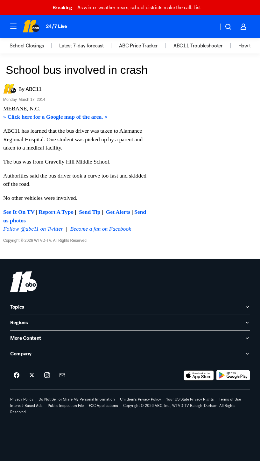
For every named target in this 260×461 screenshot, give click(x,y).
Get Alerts (118, 212)
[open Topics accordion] (130, 307)
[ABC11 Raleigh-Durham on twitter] (31, 375)
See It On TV (19, 212)
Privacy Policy (21, 399)
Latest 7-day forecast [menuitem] (81, 46)
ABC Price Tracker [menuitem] (138, 46)
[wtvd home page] (23, 281)
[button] (13, 26)
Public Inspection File (66, 406)
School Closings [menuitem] (27, 46)
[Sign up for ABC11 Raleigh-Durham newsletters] (62, 375)
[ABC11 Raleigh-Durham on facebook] (16, 375)
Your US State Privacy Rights (190, 399)
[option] (34, 46)
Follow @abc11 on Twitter (33, 229)
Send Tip (89, 212)
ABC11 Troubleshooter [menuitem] (198, 46)
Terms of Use (230, 399)
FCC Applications (103, 406)
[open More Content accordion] (130, 338)
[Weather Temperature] (208, 26)
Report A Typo (56, 212)
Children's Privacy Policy (140, 399)
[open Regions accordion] (130, 322)
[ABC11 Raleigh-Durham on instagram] (47, 375)
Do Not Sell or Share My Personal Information (77, 399)
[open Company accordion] (130, 353)
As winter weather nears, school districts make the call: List (130, 7)
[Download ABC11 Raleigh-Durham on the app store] (199, 375)
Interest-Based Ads (26, 406)
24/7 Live (56, 26)
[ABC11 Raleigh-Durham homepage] (31, 27)
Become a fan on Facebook (100, 229)
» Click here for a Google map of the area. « (55, 117)
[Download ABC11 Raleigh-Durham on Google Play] (233, 375)
